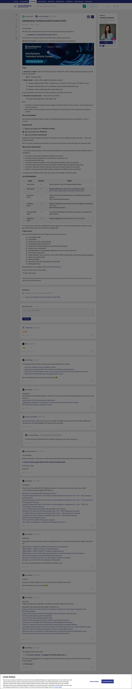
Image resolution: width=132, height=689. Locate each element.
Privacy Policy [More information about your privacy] (58, 687)
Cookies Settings (94, 682)
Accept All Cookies (107, 682)
